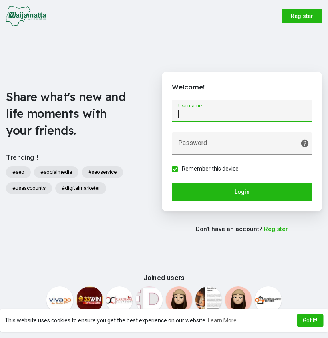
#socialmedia (56, 172)
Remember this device (210, 168)
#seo (18, 172)
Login (242, 192)
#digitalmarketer (81, 188)
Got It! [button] (310, 320)
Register (302, 16)
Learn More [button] (222, 320)
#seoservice (102, 172)
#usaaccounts (29, 188)
